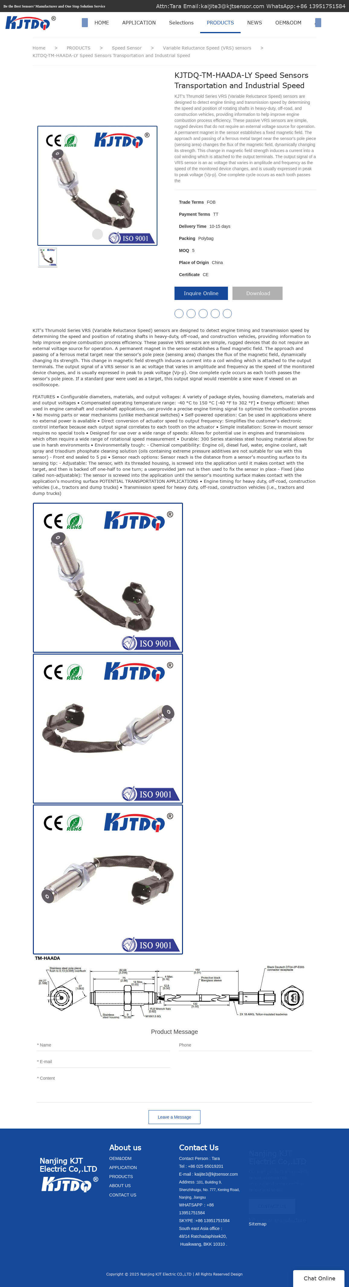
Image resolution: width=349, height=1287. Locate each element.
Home (39, 47)
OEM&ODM (288, 22)
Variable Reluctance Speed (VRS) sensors (208, 47)
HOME (101, 22)
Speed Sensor (127, 47)
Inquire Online (201, 293)
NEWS (254, 22)
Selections (181, 22)
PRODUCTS (220, 22)
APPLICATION (139, 22)
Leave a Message (174, 1117)
